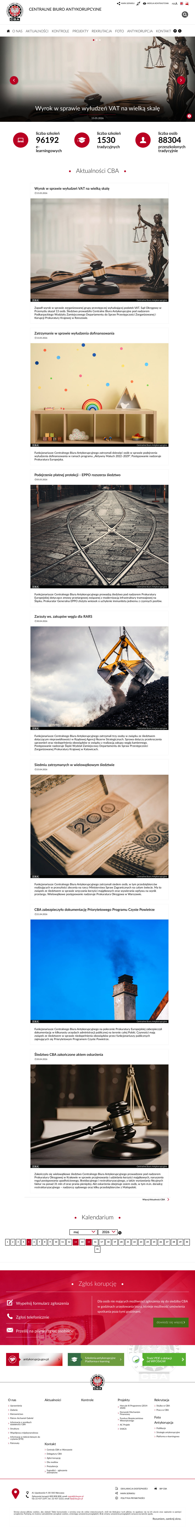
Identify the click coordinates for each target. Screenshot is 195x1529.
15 (88, 1241)
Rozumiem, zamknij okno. (167, 1519)
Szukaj (119, 1232)
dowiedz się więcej (170, 1322)
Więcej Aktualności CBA (153, 1200)
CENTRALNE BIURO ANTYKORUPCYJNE (53, 6)
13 (75, 1241)
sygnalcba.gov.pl (75, 1496)
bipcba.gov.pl (76, 1499)
